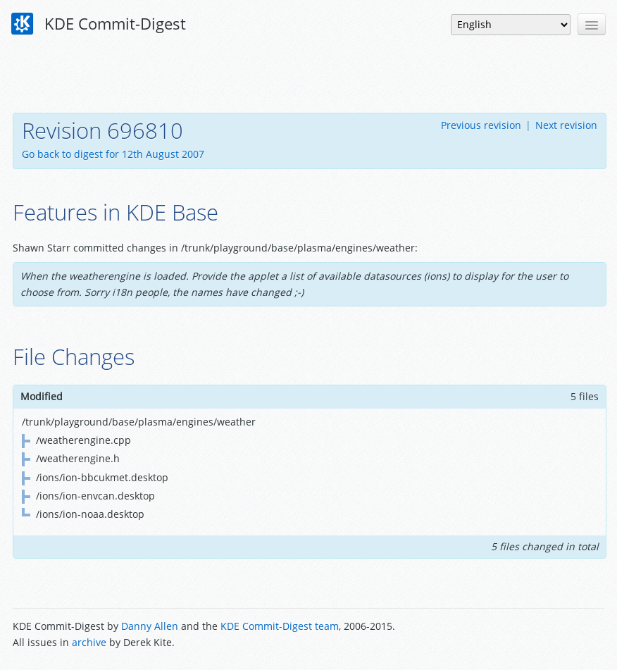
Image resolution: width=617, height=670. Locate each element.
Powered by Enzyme (550, 635)
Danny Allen (149, 626)
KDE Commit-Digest (98, 24)
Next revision (566, 125)
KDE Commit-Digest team (279, 626)
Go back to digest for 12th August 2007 (113, 154)
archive (89, 642)
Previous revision (481, 125)
